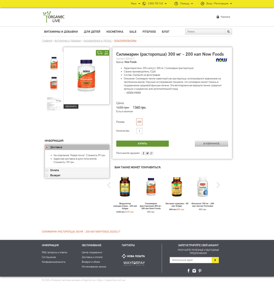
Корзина (225, 16)
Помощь (184, 3)
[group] (54, 61)
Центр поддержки (92, 252)
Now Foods (130, 62)
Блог (166, 32)
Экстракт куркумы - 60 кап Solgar (176, 204)
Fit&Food (149, 32)
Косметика (114, 32)
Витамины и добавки (61, 32)
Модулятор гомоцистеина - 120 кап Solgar (125, 206)
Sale (132, 32)
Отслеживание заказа (94, 266)
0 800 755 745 (155, 3)
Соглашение (49, 257)
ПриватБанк (134, 263)
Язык (134, 3)
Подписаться (215, 260)
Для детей (92, 32)
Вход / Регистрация (217, 3)
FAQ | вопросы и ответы (54, 252)
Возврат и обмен (91, 261)
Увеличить (71, 106)
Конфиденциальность (53, 261)
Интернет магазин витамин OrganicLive (54, 17)
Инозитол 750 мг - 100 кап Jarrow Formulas (203, 204)
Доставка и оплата (92, 257)
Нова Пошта (134, 256)
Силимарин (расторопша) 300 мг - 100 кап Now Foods (151, 206)
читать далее (133, 92)
